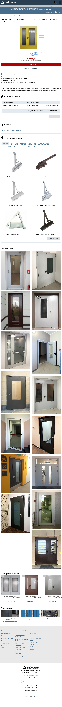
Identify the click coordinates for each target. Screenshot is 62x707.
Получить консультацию (31, 68)
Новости (32, 646)
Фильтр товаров (34, 630)
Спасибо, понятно (50, 12)
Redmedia (34, 696)
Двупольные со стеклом (8, 130)
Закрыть (58, 12)
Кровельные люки (5, 643)
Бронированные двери (7, 638)
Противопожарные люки (7, 640)
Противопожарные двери (31, 675)
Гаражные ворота (5, 633)
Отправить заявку (31, 64)
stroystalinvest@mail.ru (31, 690)
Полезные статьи (34, 635)
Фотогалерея (33, 633)
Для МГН (18, 130)
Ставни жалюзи (5, 630)
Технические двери (6, 635)
